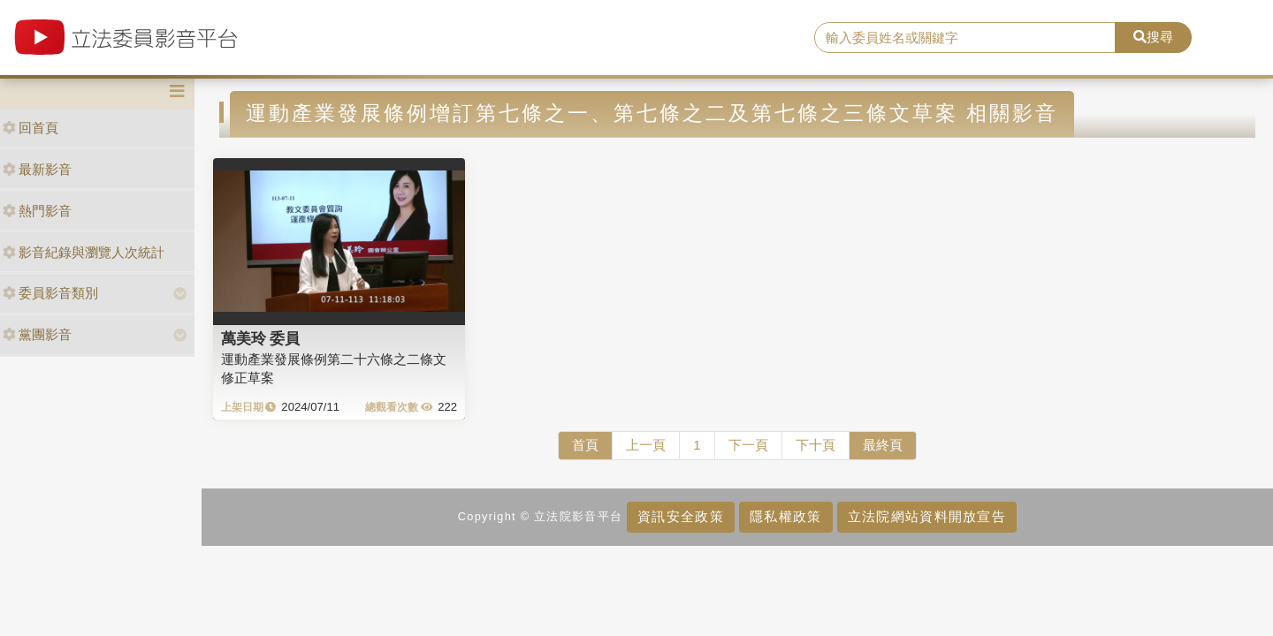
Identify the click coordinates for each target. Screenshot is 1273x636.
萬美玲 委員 (261, 338)
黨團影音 (37, 334)
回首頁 (30, 127)
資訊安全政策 (680, 516)
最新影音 (37, 169)
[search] (965, 38)
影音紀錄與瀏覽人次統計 (83, 252)
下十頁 (815, 444)
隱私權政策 (785, 516)
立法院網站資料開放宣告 (927, 516)
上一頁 (646, 444)
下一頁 (748, 444)
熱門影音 (37, 210)
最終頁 (883, 444)
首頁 (585, 444)
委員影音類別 (50, 292)
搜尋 (1153, 36)
